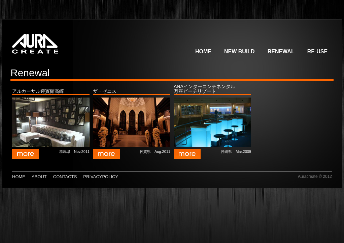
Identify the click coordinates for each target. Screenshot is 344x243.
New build (239, 51)
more (25, 154)
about (39, 176)
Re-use (317, 51)
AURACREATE (55, 41)
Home (203, 51)
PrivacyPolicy (100, 176)
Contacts (65, 176)
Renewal (281, 51)
